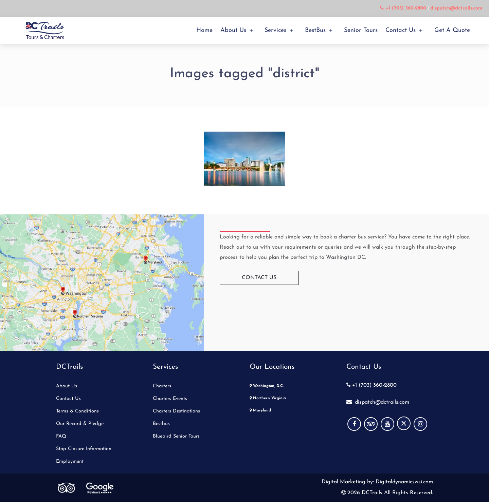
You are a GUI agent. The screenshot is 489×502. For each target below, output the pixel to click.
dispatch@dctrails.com (377, 402)
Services (275, 30)
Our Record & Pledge (80, 423)
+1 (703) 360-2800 (371, 385)
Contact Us (400, 30)
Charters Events (170, 398)
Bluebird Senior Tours (176, 436)
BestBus (315, 30)
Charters (162, 386)
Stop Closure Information (83, 448)
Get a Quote (452, 30)
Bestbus (161, 423)
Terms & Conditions (77, 411)
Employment (70, 461)
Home (204, 30)
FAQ (61, 436)
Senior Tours (361, 30)
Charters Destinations (176, 411)
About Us (233, 30)
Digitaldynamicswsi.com (403, 482)
